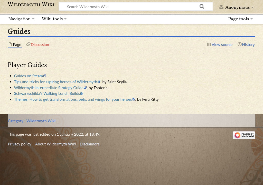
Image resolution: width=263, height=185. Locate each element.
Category (15, 120)
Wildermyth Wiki (31, 4)
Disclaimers (89, 144)
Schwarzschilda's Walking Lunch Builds (47, 93)
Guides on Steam (28, 75)
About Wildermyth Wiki (55, 144)
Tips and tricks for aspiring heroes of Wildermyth (55, 81)
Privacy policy (19, 144)
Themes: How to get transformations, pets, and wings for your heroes (73, 99)
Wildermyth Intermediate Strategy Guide (48, 87)
